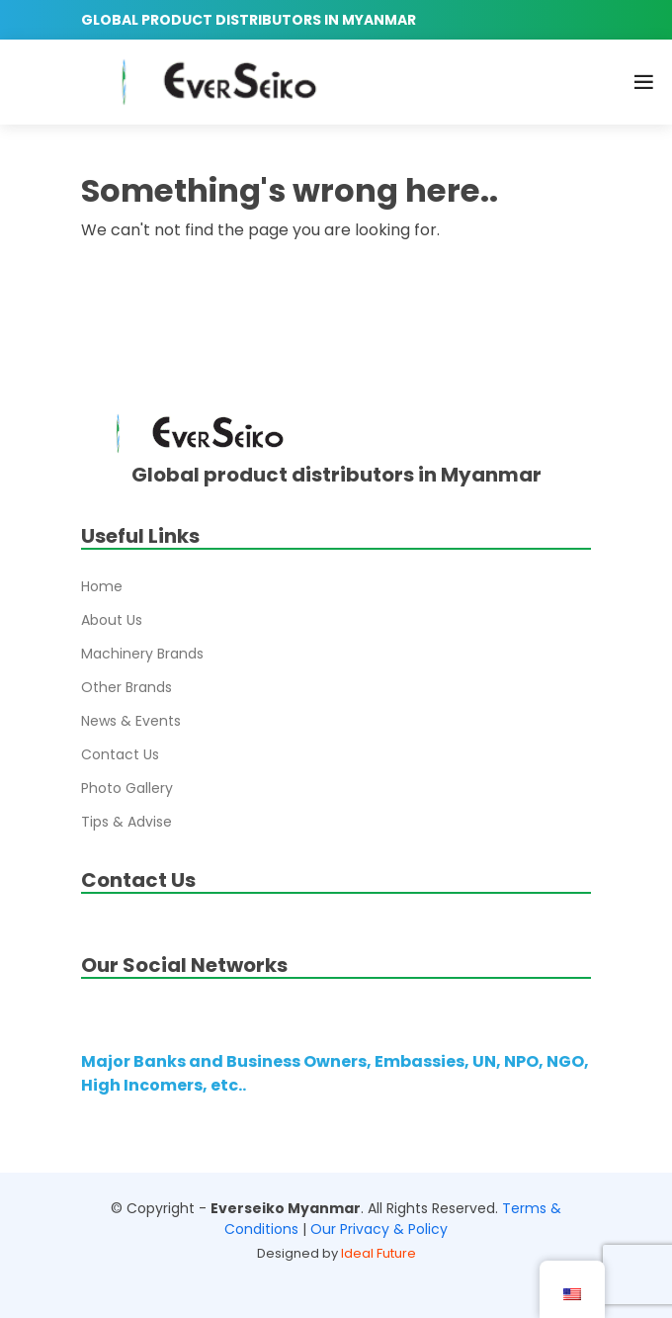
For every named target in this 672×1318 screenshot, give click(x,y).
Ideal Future (378, 1253)
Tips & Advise (126, 822)
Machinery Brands (142, 653)
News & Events (131, 721)
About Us (111, 620)
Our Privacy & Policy (379, 1229)
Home (102, 586)
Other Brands (126, 687)
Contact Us (120, 754)
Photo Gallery (127, 788)
